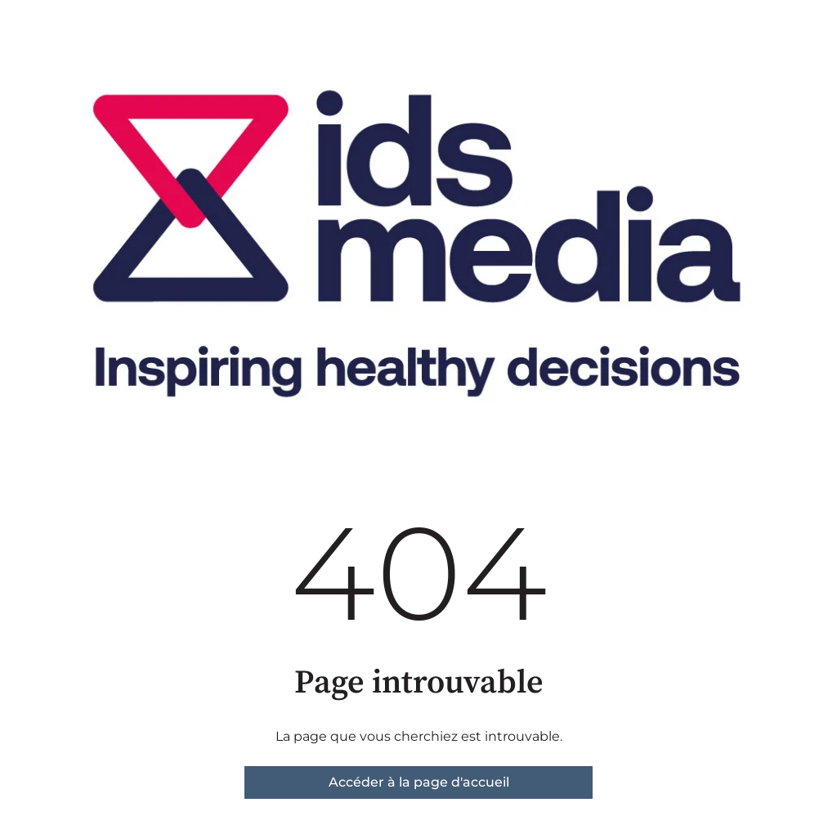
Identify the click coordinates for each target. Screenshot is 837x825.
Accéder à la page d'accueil (419, 782)
